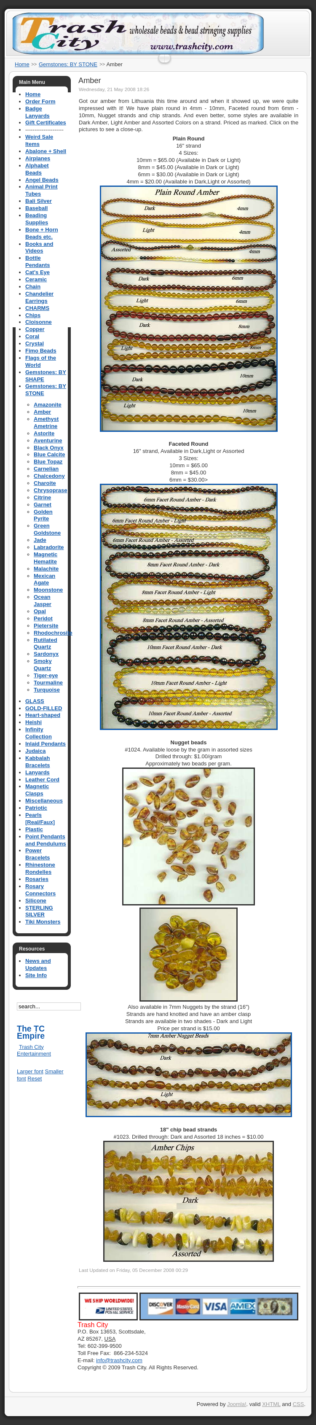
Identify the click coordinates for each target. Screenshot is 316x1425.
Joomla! (236, 1404)
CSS (298, 1404)
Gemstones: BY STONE (68, 64)
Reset (34, 1078)
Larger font (30, 1071)
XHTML (271, 1404)
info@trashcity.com (119, 1360)
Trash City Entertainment (34, 1050)
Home (22, 64)
